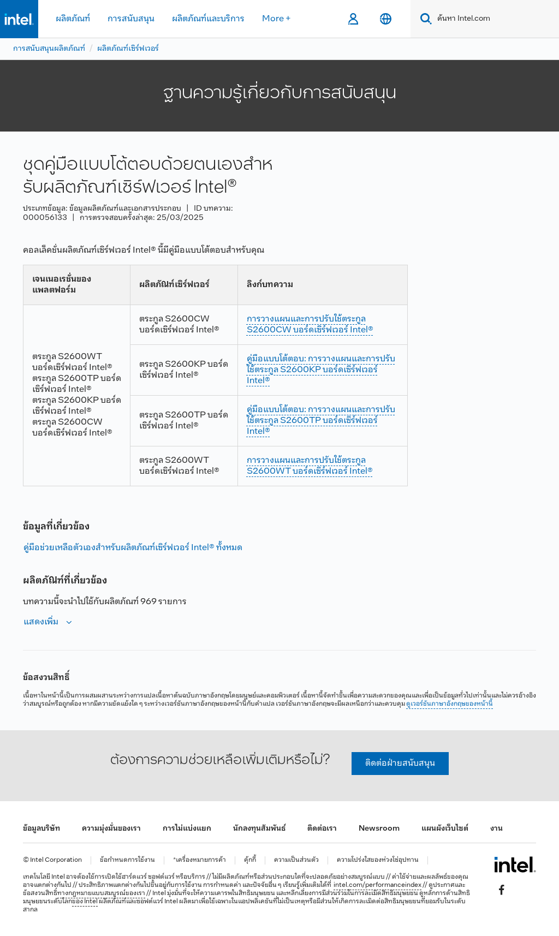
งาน (496, 829)
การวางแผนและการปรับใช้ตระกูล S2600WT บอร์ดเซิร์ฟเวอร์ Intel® (310, 465)
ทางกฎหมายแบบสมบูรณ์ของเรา (101, 893)
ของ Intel (85, 902)
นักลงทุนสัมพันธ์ (259, 829)
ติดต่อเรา (322, 829)
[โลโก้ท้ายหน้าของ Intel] (515, 864)
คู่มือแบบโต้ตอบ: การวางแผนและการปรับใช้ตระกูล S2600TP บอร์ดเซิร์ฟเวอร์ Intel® (321, 420)
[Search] (424, 19)
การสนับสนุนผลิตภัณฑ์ (49, 49)
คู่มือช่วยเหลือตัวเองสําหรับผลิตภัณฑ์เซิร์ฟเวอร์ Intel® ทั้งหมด (132, 548)
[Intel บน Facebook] (501, 890)
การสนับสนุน (131, 19)
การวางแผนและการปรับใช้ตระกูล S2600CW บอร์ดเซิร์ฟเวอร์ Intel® (310, 324)
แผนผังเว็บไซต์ (444, 829)
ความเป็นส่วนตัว (296, 860)
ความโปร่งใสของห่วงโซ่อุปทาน (378, 860)
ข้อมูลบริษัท (41, 829)
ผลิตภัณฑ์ (73, 19)
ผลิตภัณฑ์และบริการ (208, 19)
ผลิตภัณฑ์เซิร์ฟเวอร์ (128, 49)
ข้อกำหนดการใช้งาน (127, 860)
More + (276, 19)
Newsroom (379, 829)
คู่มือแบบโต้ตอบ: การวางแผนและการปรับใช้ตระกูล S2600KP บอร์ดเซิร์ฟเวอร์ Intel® (321, 370)
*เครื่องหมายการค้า (199, 860)
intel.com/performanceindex (377, 885)
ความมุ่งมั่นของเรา (111, 829)
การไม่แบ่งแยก (187, 829)
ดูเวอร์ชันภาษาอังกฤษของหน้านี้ (449, 704)
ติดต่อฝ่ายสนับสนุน (400, 763)
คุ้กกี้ (250, 860)
